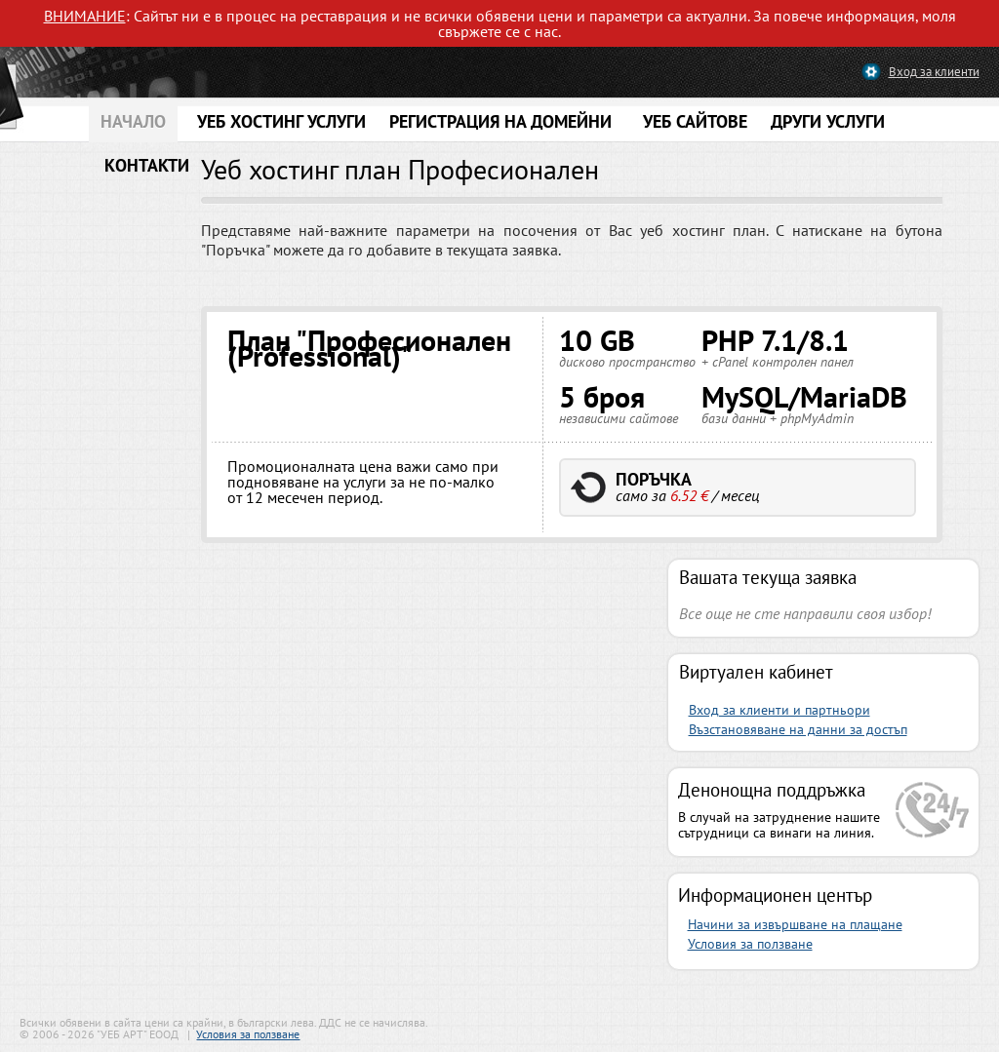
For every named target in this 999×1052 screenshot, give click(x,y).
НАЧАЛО (133, 121)
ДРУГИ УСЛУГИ (828, 121)
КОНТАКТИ (146, 165)
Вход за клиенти (934, 71)
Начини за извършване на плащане (795, 924)
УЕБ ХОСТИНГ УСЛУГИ (281, 121)
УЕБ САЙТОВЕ (695, 121)
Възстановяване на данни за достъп (798, 729)
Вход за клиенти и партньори (779, 710)
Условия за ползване (750, 944)
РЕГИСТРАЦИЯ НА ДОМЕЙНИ (500, 121)
